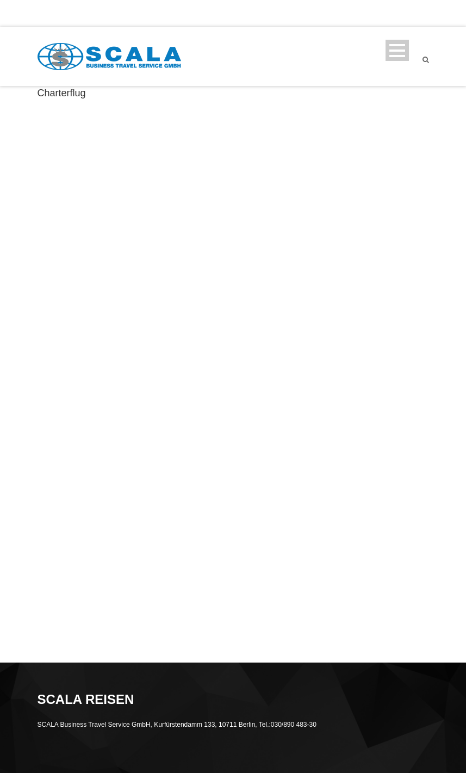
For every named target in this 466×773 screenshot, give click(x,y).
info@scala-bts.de (162, 13)
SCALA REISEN (242, 13)
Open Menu (397, 50)
